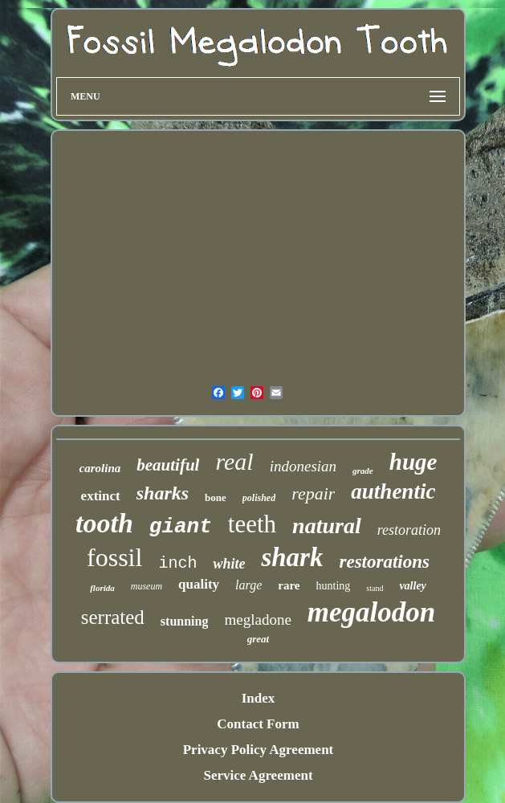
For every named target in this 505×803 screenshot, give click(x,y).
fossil (114, 557)
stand (374, 588)
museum (146, 586)
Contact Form (258, 724)
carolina (100, 468)
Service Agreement (257, 775)
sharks (162, 493)
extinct (100, 495)
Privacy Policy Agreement (258, 749)
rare (288, 585)
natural (326, 525)
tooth (104, 523)
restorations (384, 562)
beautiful (167, 465)
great (258, 639)
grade (362, 470)
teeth (252, 524)
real (234, 461)
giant (180, 527)
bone (215, 497)
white (229, 564)
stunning (185, 621)
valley (412, 586)
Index (258, 698)
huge (413, 462)
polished (258, 497)
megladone (257, 619)
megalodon (371, 612)
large (248, 585)
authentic (393, 491)
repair (313, 493)
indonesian (303, 466)
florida (102, 588)
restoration (409, 530)
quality (198, 584)
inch (177, 563)
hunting (333, 586)
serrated (113, 617)
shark (292, 557)
